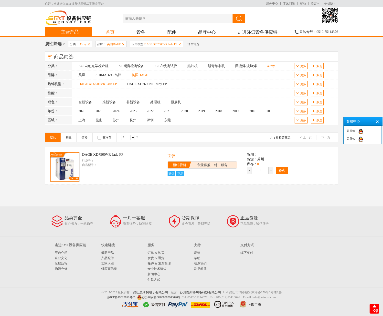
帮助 (303, 3)
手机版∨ (330, 3)
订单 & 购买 (156, 253)
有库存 (104, 138)
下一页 (325, 137)
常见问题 (289, 3)
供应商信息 (109, 269)
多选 (317, 66)
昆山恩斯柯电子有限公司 (150, 292)
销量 (69, 137)
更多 (301, 66)
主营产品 (70, 31)
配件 (171, 32)
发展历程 (61, 263)
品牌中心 (207, 32)
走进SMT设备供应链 (257, 32)
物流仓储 (61, 269)
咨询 (281, 170)
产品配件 (107, 258)
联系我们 (200, 263)
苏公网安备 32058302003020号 (161, 297)
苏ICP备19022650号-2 (121, 297)
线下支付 (246, 253)
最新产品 (107, 253)
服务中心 (272, 3)
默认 (53, 137)
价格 (84, 137)
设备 (141, 32)
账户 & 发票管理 (159, 263)
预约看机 (179, 165)
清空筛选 (193, 44)
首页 (110, 32)
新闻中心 (154, 274)
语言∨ (315, 3)
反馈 (197, 253)
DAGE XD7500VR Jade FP (102, 154)
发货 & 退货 (156, 258)
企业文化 (61, 258)
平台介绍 (61, 253)
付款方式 (154, 279)
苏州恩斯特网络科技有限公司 (200, 292)
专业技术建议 (157, 269)
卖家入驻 (107, 263)
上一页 (307, 137)
